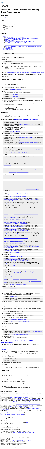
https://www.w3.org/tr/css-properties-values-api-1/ (14, 226)
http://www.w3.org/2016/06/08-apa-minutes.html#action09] (25, 279)
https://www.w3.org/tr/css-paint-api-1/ (11, 217)
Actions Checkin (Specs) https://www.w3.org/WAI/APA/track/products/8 (20, 41)
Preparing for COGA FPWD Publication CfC (14, 39)
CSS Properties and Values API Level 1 (18, 219)
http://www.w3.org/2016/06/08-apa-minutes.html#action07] (16, 260)
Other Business (8, 47)
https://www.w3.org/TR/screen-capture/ (33, 271)
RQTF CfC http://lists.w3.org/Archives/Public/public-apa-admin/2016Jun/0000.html (22, 38)
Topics (4, 36)
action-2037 (7, 43)
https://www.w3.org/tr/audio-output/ (26, 137)
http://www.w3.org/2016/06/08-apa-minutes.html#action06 (22, 406)
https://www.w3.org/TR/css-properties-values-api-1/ (14, 222)
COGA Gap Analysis (14, 94)
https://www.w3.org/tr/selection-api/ (35, 168)
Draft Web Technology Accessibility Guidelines (19, 321)
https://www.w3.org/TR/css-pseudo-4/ (11, 246)
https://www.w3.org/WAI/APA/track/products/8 (26, 119)
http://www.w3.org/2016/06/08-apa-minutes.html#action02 (18, 401)
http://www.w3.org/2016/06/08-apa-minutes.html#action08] (21, 272)
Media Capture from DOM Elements (17, 256)
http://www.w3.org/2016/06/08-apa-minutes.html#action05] (16, 238)
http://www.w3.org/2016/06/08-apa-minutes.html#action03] (16, 223)
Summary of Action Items (8, 48)
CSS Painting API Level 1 (15, 210)
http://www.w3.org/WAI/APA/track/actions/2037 (18, 172)
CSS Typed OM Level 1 (14, 252)
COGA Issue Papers (14, 96)
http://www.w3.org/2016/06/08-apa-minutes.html (21, 440)
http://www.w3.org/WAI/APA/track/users (12, 275)
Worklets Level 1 (13, 288)
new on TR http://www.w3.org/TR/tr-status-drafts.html (16, 42)
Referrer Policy (13, 265)
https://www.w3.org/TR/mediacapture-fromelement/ (14, 259)
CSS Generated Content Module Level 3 (18, 196)
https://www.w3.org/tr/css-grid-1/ (32, 189)
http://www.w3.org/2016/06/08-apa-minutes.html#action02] (26, 214)
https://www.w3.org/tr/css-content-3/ (11, 203)
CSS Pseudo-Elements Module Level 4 (18, 243)
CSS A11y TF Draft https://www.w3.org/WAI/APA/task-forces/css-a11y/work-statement (23, 46)
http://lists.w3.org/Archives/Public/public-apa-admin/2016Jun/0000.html (25, 72)
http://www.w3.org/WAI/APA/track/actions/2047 (18, 152)
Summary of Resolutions (8, 49)
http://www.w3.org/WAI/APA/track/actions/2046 (18, 159)
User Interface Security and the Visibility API (19, 284)
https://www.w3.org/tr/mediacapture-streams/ (28, 142)
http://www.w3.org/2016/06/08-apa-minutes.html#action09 (12, 412)
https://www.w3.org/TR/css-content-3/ (11, 199)
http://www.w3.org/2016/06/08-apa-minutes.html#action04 (28, 395)
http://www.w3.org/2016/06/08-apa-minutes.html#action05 (28, 399)
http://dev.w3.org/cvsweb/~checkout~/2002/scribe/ (24, 432)
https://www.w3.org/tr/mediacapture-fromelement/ (14, 263)
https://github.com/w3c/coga (15, 89)
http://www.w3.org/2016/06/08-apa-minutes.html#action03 (28, 404)
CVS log (28, 422)
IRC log (6, 17)
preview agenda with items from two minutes (14, 37)
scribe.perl (18, 422)
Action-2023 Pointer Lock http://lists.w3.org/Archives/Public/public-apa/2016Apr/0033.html (23, 45)
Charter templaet (13, 296)
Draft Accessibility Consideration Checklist (18, 319)
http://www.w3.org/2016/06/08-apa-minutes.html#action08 (12, 414)
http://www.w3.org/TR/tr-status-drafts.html (18, 193)
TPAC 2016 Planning (9, 40)
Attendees (3, 20)
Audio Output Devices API (14, 131)
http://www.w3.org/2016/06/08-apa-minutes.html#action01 (22, 397)
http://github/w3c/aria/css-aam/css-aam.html (13, 157)
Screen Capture (13, 269)
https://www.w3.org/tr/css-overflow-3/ (27, 124)
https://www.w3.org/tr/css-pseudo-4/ (11, 250)
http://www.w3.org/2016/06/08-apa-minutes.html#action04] (16, 230)
